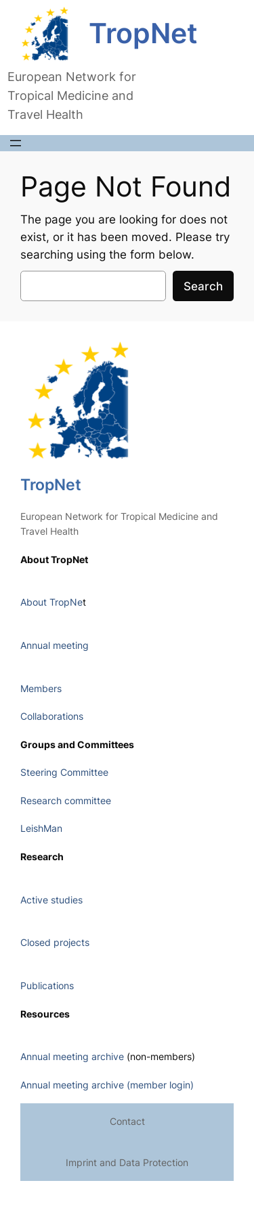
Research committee (65, 800)
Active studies (51, 899)
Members (41, 688)
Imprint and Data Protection (127, 1162)
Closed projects (54, 942)
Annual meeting (54, 645)
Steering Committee (64, 772)
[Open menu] (15, 143)
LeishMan (41, 828)
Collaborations (51, 716)
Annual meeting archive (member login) (107, 1084)
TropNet (143, 33)
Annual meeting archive (72, 1056)
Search (203, 286)
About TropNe (51, 602)
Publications (47, 985)
